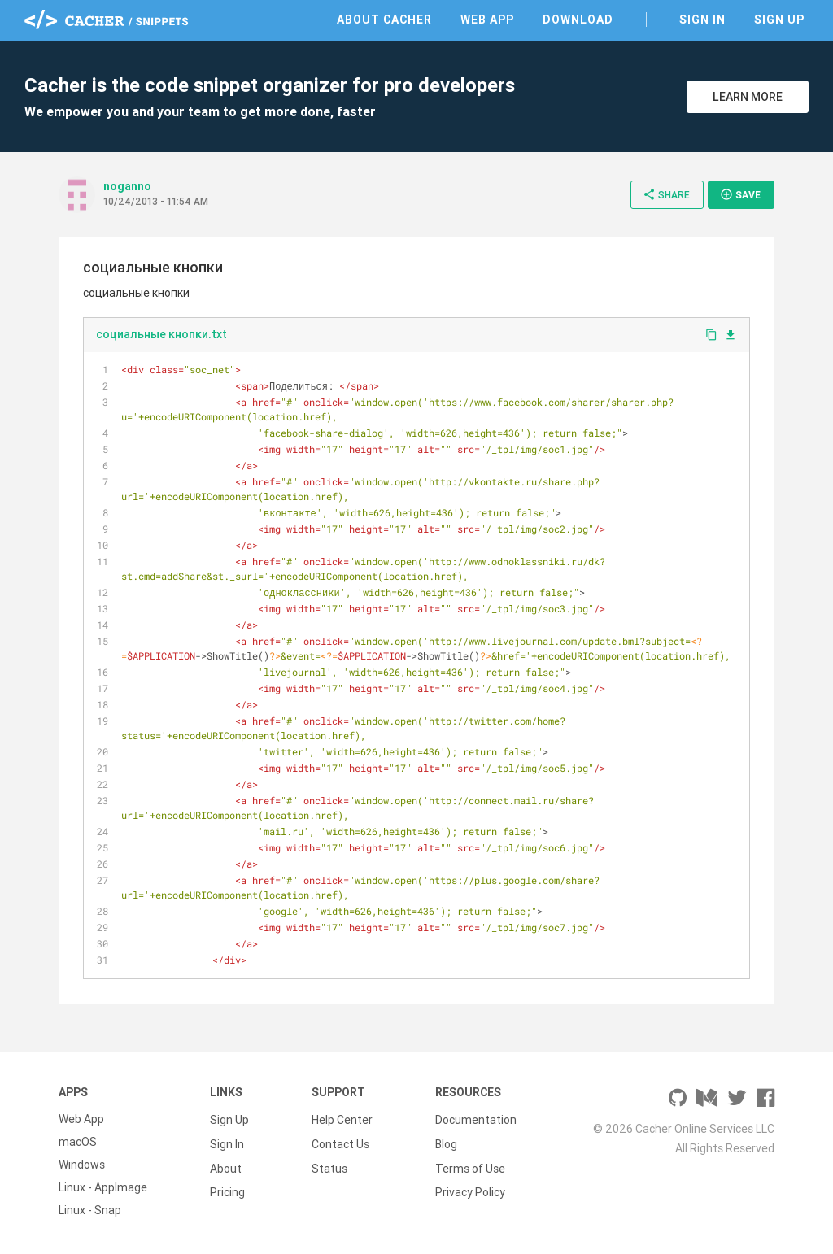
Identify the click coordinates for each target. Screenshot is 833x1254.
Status (329, 1164)
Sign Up (779, 19)
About (226, 1164)
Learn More (748, 96)
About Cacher (384, 19)
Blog (446, 1141)
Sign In (702, 19)
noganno (127, 186)
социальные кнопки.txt (161, 334)
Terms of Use (470, 1164)
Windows (82, 1164)
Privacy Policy (470, 1187)
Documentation (476, 1119)
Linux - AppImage (103, 1187)
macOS (78, 1141)
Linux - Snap (90, 1210)
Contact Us (340, 1141)
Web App (487, 19)
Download (578, 19)
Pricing (227, 1187)
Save (740, 194)
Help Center (342, 1119)
